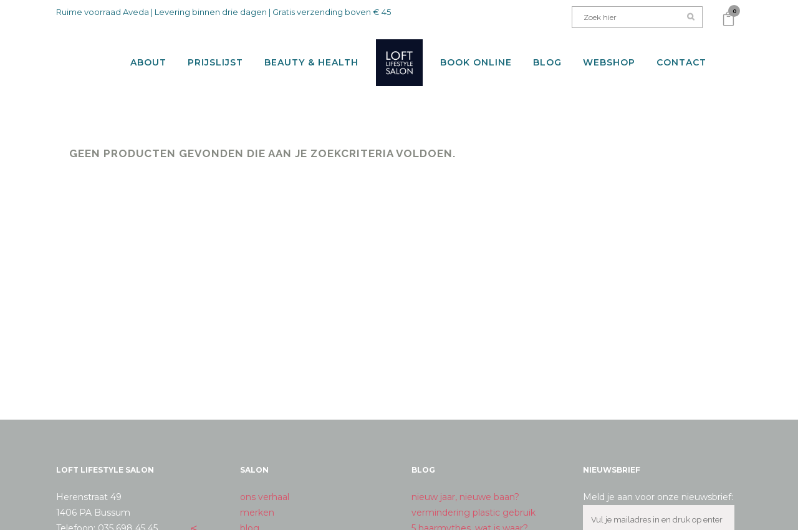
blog (249, 517)
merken (257, 501)
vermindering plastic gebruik (473, 501)
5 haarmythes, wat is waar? (469, 517)
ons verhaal (264, 485)
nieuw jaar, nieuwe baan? (465, 485)
